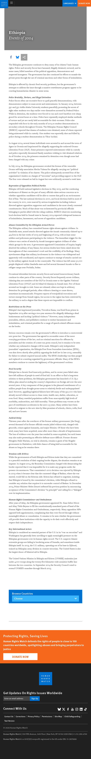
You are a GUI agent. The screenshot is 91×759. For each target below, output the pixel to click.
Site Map (58, 716)
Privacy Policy (34, 716)
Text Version (9, 720)
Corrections (20, 716)
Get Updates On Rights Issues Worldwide (32, 692)
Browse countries (22, 593)
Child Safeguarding (72, 716)
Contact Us (8, 716)
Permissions (47, 716)
